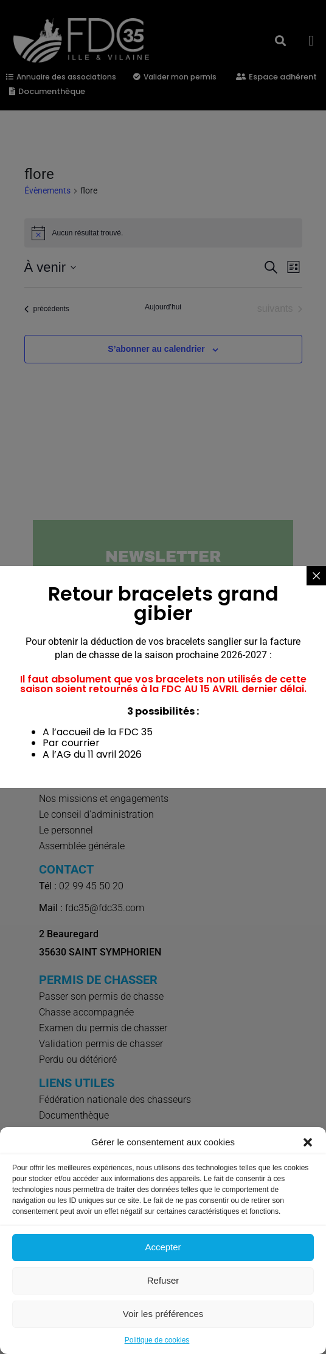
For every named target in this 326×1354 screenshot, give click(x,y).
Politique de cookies (157, 1340)
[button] (308, 1142)
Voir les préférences (163, 1314)
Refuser (163, 1280)
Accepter (163, 1247)
